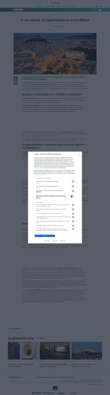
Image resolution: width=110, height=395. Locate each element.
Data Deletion (47, 240)
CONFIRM (44, 235)
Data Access (55, 240)
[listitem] (55, 178)
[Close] (79, 154)
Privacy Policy (63, 240)
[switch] (72, 181)
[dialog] (55, 197)
